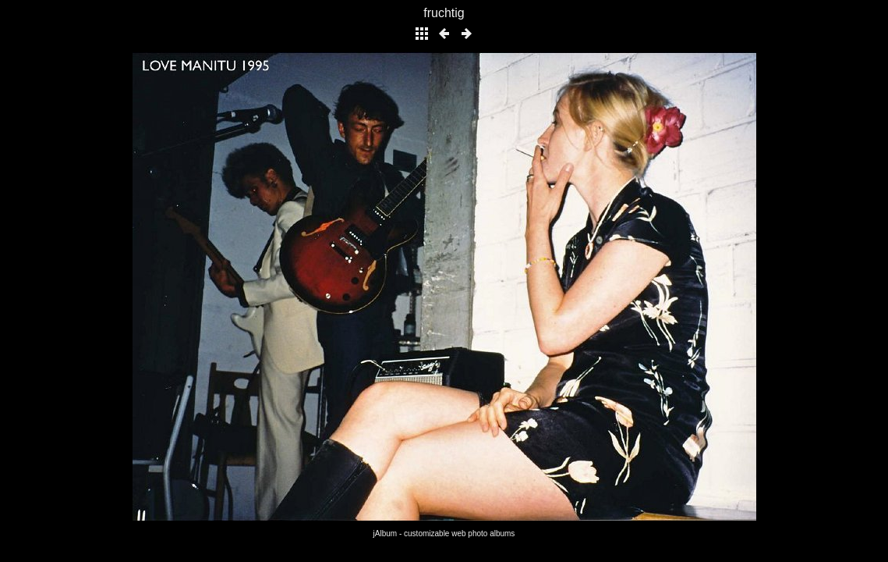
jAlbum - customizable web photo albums (444, 533)
